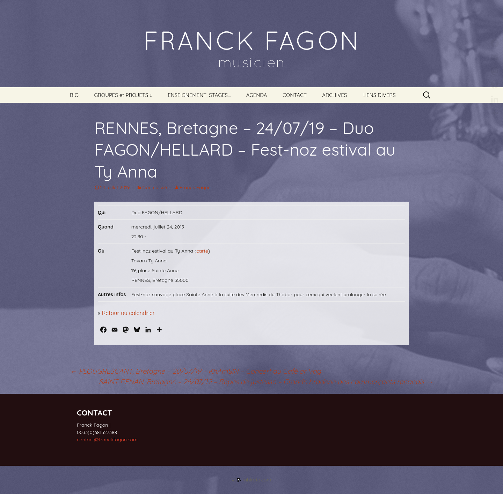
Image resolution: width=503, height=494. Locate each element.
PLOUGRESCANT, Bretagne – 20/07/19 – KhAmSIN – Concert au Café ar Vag (195, 371)
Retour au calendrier (128, 312)
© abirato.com (251, 480)
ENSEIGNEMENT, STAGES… (199, 95)
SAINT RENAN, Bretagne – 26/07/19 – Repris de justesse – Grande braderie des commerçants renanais (266, 381)
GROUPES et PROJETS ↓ (123, 95)
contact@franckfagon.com (107, 439)
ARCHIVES (334, 95)
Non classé (154, 187)
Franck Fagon (195, 187)
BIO (74, 95)
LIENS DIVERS (379, 95)
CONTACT (295, 95)
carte (202, 251)
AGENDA (256, 95)
